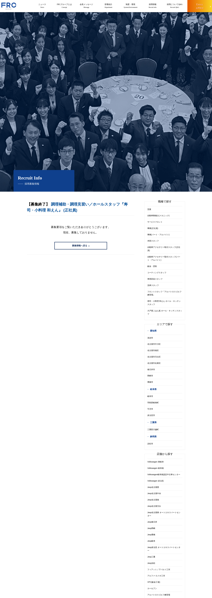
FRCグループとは (64, 6)
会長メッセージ (86, 6)
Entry (199, 6)
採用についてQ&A (174, 6)
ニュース (42, 6)
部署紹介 (108, 6)
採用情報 (152, 6)
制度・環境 (130, 6)
